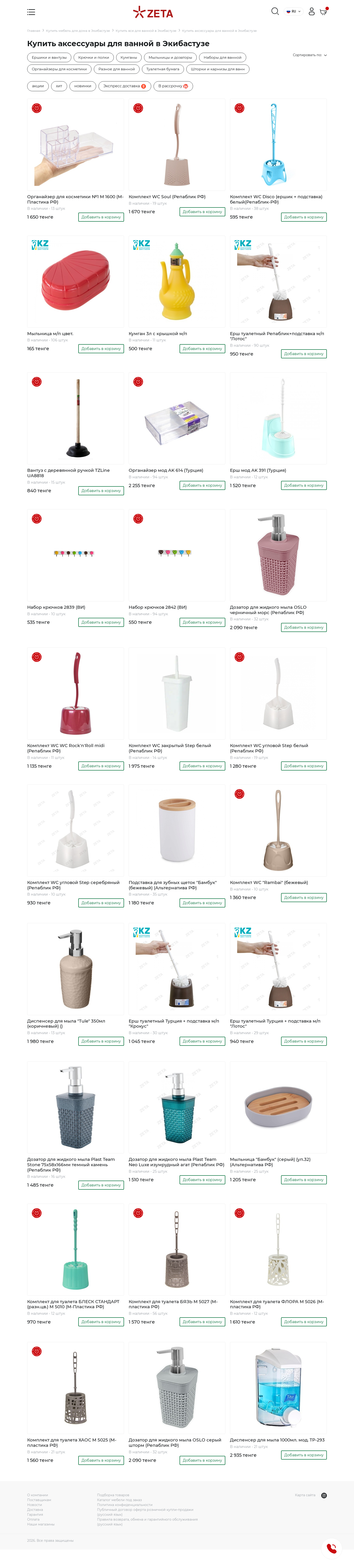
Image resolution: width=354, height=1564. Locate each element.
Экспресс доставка (124, 87)
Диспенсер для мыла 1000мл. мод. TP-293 (276, 1456)
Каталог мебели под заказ (119, 1514)
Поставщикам (39, 1514)
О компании (37, 1509)
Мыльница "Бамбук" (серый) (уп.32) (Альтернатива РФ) (273, 1168)
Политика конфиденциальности (125, 1519)
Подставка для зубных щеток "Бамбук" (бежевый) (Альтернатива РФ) (176, 890)
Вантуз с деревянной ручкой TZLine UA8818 (71, 475)
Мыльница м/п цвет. (52, 335)
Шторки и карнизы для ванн (224, 69)
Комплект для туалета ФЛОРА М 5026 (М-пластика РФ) (275, 1313)
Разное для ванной (119, 69)
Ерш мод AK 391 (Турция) (260, 473)
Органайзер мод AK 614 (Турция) (169, 473)
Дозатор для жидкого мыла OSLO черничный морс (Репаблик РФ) (271, 613)
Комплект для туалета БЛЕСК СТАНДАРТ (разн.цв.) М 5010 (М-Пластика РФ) (65, 1316)
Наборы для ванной (229, 57)
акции (38, 86)
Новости (34, 1519)
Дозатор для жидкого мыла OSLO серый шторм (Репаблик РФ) (170, 1456)
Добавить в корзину (101, 218)
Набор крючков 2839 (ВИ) (58, 610)
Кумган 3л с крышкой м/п (160, 335)
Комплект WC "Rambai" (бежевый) (272, 887)
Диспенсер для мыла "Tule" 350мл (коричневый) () (69, 1029)
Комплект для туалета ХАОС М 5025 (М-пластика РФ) (74, 1456)
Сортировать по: (308, 55)
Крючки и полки (96, 57)
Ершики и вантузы (50, 57)
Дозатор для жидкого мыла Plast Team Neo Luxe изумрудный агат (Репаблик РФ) (176, 1171)
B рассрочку (173, 86)
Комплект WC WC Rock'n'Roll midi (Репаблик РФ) (68, 752)
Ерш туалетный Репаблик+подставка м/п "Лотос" (276, 338)
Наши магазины (41, 1539)
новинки (82, 86)
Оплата (33, 1534)
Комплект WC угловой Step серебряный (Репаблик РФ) (61, 890)
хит (59, 86)
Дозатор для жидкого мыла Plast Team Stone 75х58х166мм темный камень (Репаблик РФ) (74, 1171)
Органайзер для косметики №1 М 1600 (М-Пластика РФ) (74, 200)
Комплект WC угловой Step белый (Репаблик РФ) (272, 752)
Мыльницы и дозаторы (175, 57)
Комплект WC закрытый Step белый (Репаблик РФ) (173, 752)
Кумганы (132, 57)
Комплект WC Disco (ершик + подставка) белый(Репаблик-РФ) (270, 200)
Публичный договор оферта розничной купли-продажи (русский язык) (145, 1526)
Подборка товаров (113, 1509)
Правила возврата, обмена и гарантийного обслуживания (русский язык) (147, 1536)
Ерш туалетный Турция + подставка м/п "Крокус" (176, 1029)
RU (294, 11)
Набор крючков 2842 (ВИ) (160, 610)
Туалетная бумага (167, 69)
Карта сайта (305, 1509)
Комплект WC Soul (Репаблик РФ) (170, 198)
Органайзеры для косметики (60, 69)
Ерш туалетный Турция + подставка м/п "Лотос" (277, 1029)
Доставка (35, 1524)
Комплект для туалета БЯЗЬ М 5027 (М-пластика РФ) (176, 1313)
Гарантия (35, 1529)
